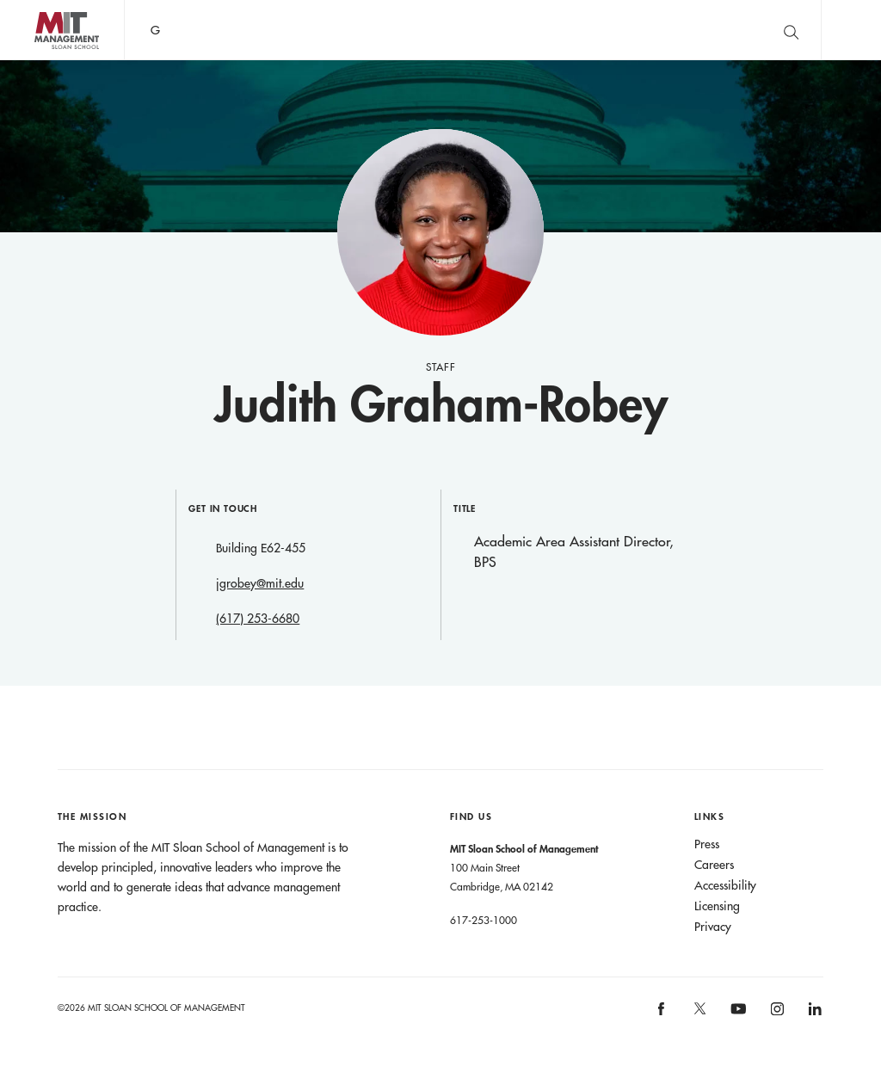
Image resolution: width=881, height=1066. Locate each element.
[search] (791, 29)
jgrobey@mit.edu (260, 583)
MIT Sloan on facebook (662, 1014)
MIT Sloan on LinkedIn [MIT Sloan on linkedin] (814, 1014)
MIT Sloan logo (44, 59)
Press (706, 844)
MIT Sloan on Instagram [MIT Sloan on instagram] (775, 1014)
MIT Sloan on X (699, 1014)
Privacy (712, 926)
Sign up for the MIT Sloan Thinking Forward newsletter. (561, 30)
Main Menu (851, 29)
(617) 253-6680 (257, 618)
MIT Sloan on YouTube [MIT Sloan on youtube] (736, 1017)
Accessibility (725, 885)
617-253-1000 (483, 920)
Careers (714, 864)
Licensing (717, 906)
